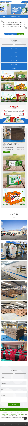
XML (14, 418)
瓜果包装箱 (14, 52)
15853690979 (21, 415)
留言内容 (3, 395)
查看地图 (24, 423)
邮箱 (2, 389)
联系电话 (3, 383)
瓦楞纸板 (14, 68)
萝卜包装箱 (14, 56)
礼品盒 (22, 414)
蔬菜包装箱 (14, 64)
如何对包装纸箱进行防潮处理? (15, 16)
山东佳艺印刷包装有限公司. (15, 417)
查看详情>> (21, 34)
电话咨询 (3, 423)
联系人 (3, 377)
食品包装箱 (14, 60)
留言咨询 (17, 423)
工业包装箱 (14, 48)
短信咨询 (10, 423)
